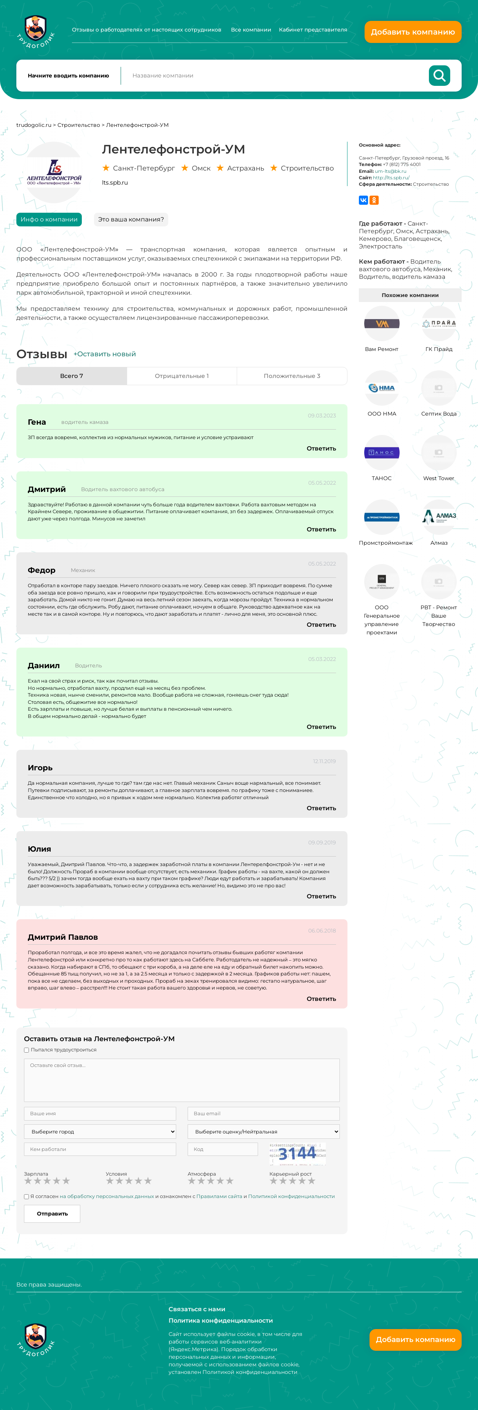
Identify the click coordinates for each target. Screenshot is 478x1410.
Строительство (78, 126)
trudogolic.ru (33, 126)
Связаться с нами (197, 1309)
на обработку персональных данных (107, 1198)
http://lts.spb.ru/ (391, 179)
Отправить (52, 1215)
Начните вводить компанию (68, 76)
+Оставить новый (104, 355)
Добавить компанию (413, 31)
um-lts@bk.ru (390, 172)
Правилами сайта (219, 1198)
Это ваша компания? (131, 220)
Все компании (251, 29)
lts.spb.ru (115, 184)
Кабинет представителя (313, 29)
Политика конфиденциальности (221, 1320)
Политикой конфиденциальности (291, 1198)
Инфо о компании (49, 220)
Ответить (321, 450)
